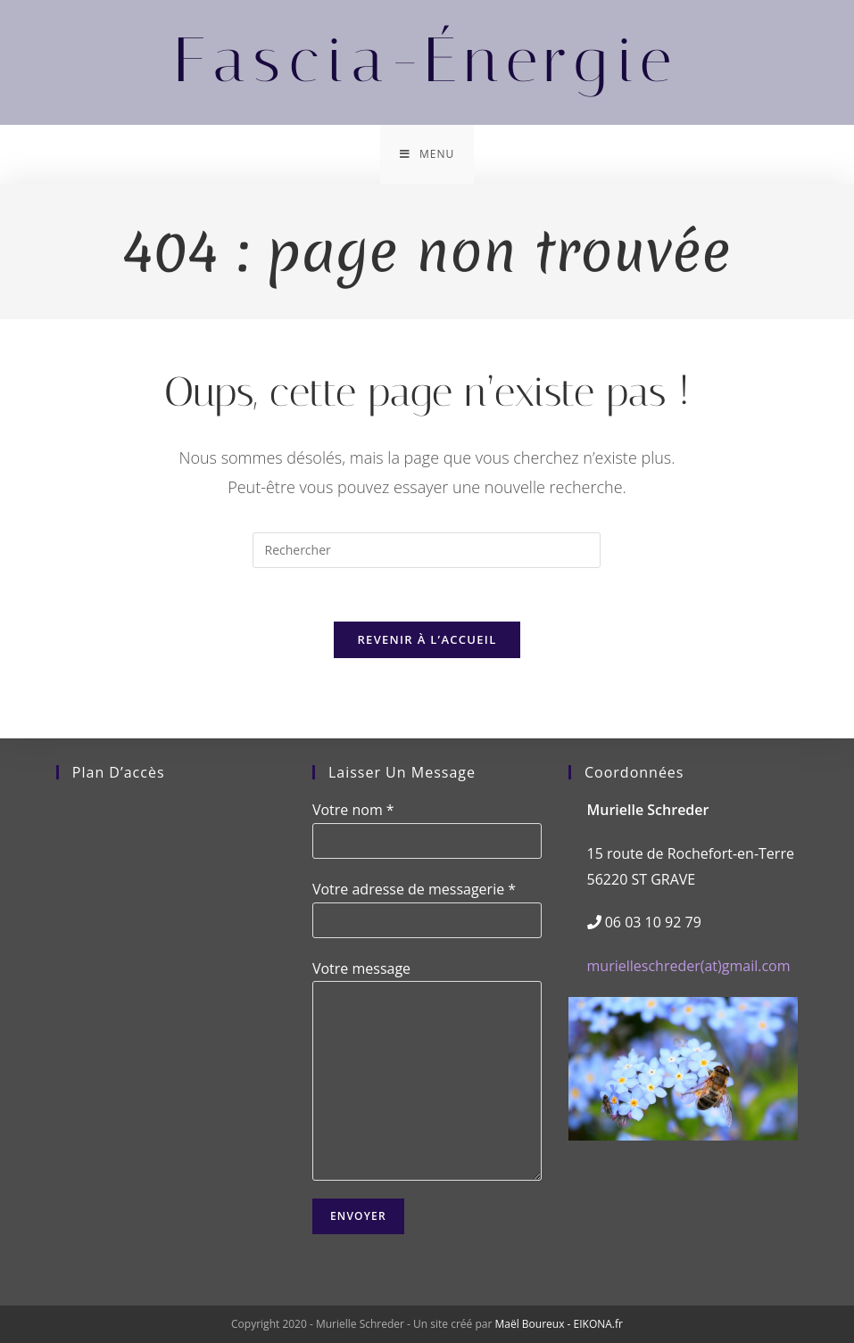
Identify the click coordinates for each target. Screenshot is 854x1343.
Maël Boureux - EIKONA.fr (558, 1323)
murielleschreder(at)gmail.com (689, 966)
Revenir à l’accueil (426, 639)
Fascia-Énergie (427, 60)
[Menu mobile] (427, 154)
